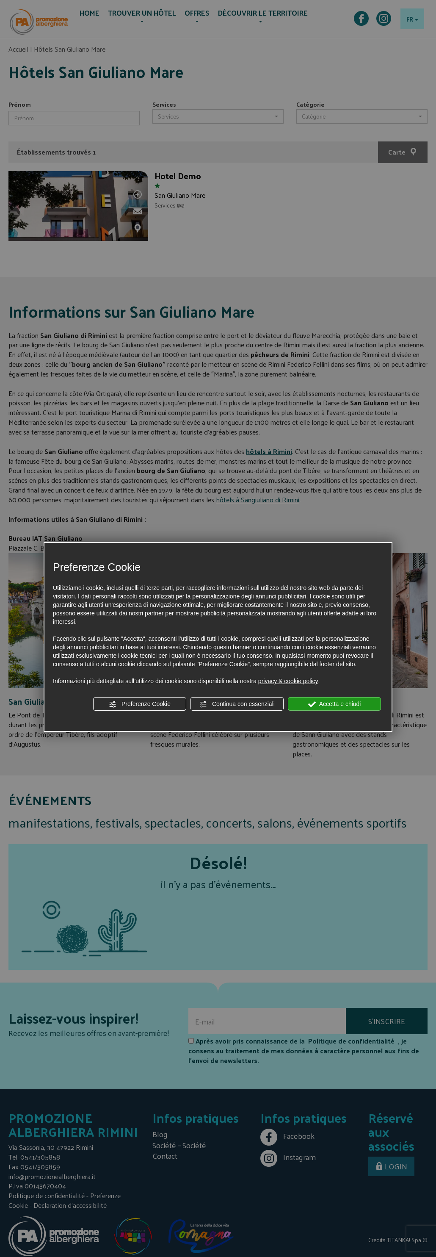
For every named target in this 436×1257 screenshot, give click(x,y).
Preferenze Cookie (140, 704)
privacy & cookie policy (288, 681)
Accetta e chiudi (334, 704)
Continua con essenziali (237, 704)
